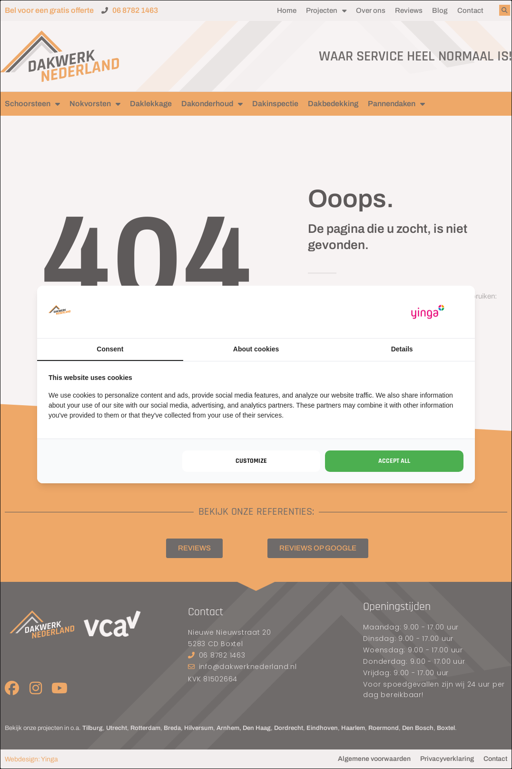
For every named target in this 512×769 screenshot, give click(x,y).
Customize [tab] (251, 461)
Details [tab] (402, 349)
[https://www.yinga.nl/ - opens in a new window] (427, 312)
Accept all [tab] (394, 461)
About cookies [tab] (256, 349)
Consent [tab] (110, 349)
